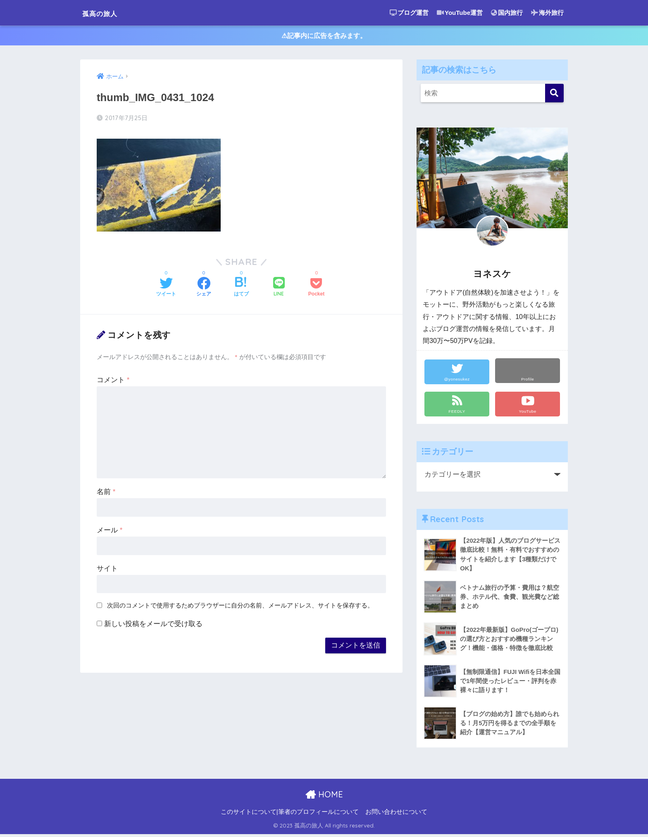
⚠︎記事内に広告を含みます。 (324, 36)
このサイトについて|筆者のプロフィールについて (290, 814)
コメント (113, 381)
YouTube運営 (460, 12)
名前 (106, 493)
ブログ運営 (409, 12)
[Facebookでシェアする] (203, 289)
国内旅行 (507, 12)
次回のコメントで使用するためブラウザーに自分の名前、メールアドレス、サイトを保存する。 (240, 606)
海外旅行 (547, 12)
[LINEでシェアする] (279, 289)
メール (109, 532)
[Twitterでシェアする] (166, 289)
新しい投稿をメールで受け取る (153, 625)
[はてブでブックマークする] (241, 289)
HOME (324, 797)
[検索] (554, 94)
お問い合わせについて (396, 814)
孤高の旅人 (107, 13)
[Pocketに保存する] (316, 289)
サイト (107, 570)
